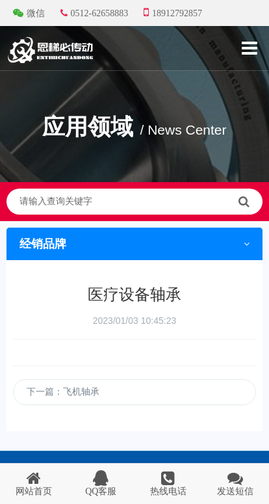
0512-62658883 (94, 13)
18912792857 (173, 12)
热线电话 (168, 483)
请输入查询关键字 (134, 202)
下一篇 (63, 395)
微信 (30, 13)
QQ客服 (101, 483)
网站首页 (34, 483)
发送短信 (236, 483)
